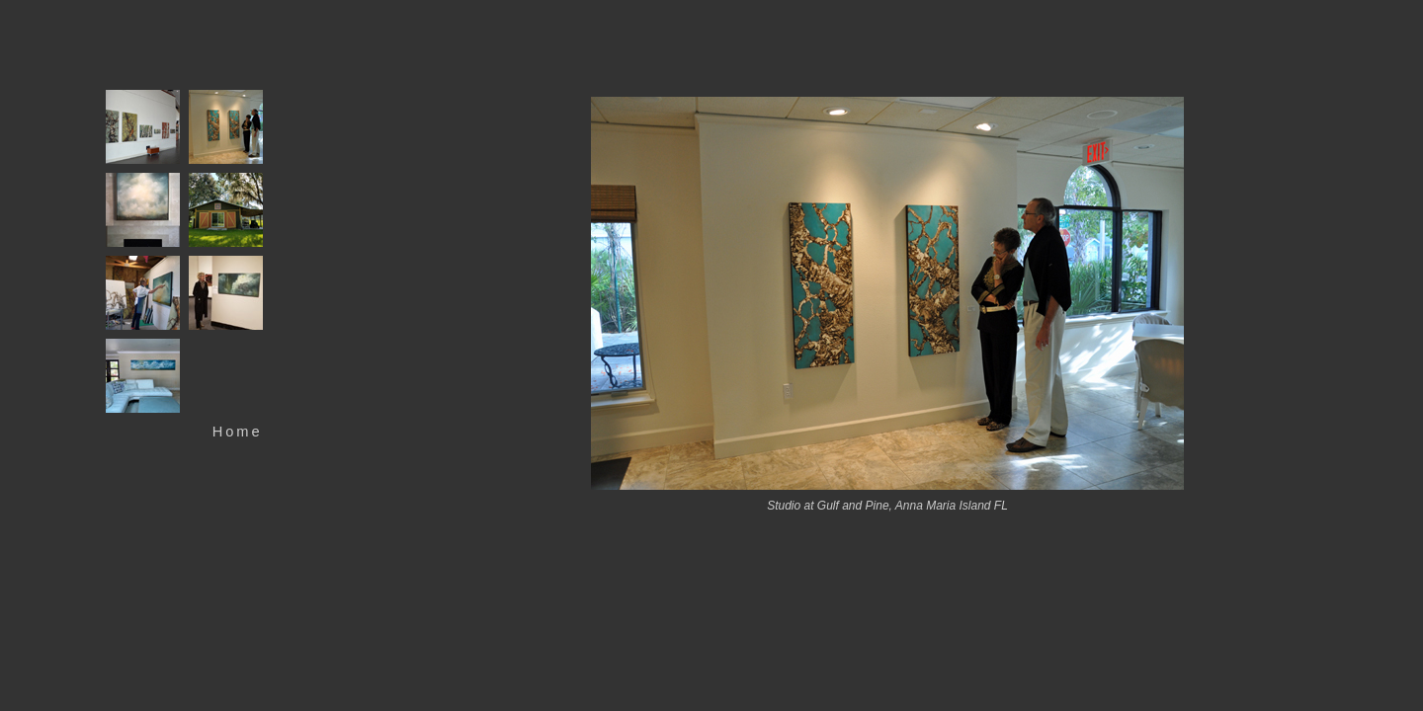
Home (237, 431)
